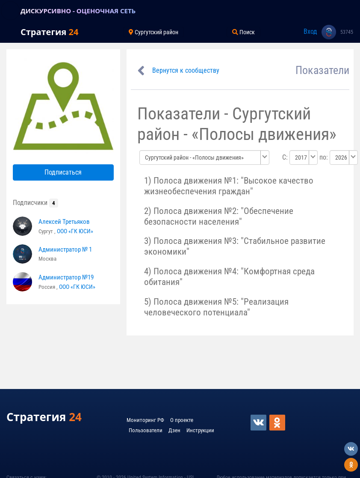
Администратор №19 (66, 277)
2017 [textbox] (301, 157)
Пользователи (145, 430)
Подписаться (63, 172)
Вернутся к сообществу (185, 70)
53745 (346, 32)
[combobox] (204, 157)
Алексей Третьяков (64, 222)
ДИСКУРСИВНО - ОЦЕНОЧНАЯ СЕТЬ (78, 10)
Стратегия (49, 32)
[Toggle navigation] (10, 10)
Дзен (174, 430)
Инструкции (200, 430)
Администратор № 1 (65, 249)
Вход (310, 31)
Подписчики (35, 203)
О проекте (181, 420)
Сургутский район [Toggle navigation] (153, 32)
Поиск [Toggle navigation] (243, 32)
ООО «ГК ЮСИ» (75, 231)
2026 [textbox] (341, 157)
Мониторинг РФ (145, 420)
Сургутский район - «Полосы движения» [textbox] (194, 157)
